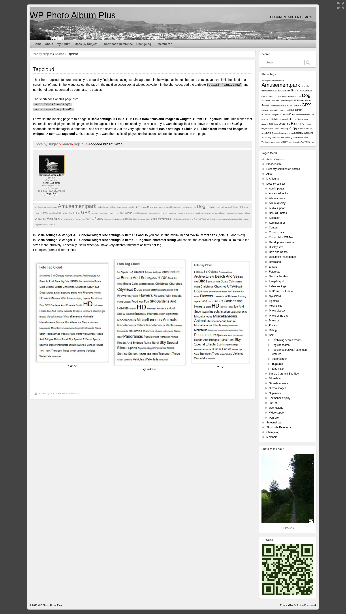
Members (271, 437)
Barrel (119, 207)
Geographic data (279, 276)
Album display (277, 203)
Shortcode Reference (118, 44)
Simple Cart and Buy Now (284, 373)
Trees (204, 219)
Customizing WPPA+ (281, 237)
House (151, 213)
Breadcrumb (273, 164)
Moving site (275, 305)
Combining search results (286, 340)
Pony (88, 219)
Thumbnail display (279, 398)
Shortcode (133, 219)
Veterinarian (232, 219)
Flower (245, 207)
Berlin (132, 207)
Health (119, 213)
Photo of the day (278, 315)
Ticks (187, 219)
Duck (218, 207)
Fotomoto (274, 271)
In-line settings (277, 286)
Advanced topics (278, 193)
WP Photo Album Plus (73, 15)
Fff (240, 207)
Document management (283, 256)
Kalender (274, 217)
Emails (273, 266)
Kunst (164, 213)
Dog (202, 206)
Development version (281, 242)
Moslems (208, 213)
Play (69, 219)
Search (59, 54)
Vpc (53, 225)
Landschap (172, 213)
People (64, 219)
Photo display (277, 310)
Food (38, 213)
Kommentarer (277, 222)
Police (83, 219)
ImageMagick (277, 281)
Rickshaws (108, 219)
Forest (45, 213)
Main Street (191, 213)
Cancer (159, 207)
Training (197, 219)
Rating (273, 330)
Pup (92, 219)
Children (171, 207)
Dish (195, 207)
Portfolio (274, 417)
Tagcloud (80, 144)
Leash (179, 213)
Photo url (274, 320)
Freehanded (54, 213)
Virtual (49, 224)
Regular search (281, 345)
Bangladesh (111, 207)
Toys (192, 219)
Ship (125, 218)
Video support (277, 412)
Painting (54, 218)
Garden (102, 213)
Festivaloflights (232, 207)
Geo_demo (110, 213)
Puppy (99, 218)
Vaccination (222, 219)
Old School (245, 213)
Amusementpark (78, 206)
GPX (86, 212)
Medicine (200, 213)
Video (240, 219)
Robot (115, 219)
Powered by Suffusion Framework (298, 605)
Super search (279, 358)
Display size (276, 247)
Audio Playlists (275, 159)
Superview (275, 393)
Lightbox (274, 300)
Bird (138, 207)
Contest (178, 207)
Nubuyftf (236, 213)
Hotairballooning (140, 213)
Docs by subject (88, 45)
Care (164, 207)
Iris (155, 213)
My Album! (64, 44)
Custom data (276, 232)
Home (37, 44)
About (49, 44)
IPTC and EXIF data (281, 291)
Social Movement (160, 218)
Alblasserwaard (51, 207)
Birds (51, 177)
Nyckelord (275, 296)
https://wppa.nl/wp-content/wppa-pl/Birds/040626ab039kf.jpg (51, 188)
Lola (184, 213)
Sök (271, 335)
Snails (148, 219)
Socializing (175, 219)
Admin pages (276, 188)
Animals (101, 207)
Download (275, 261)
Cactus (144, 207)
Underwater (212, 219)
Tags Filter (278, 368)
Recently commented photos (283, 169)
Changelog (145, 45)
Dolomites (211, 207)
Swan (182, 219)
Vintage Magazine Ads (295, 142)
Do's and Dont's (278, 252)
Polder (77, 219)
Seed (120, 219)
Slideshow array (278, 383)
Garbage (95, 213)
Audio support (277, 208)
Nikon (230, 213)
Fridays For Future (70, 213)
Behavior (125, 207)
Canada (151, 207)
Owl (45, 219)
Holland (128, 213)
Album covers (277, 198)
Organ (39, 218)
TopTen (273, 402)
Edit (223, 207)
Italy (159, 213)
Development (187, 207)
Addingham (40, 207)
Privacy (273, 325)
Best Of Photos (278, 213)
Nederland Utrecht (220, 213)
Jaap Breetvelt (57, 393)
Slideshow (275, 378)
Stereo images (277, 388)
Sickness (141, 219)
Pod (73, 219)
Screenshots (273, 422)
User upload (276, 407)
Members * (165, 44)
